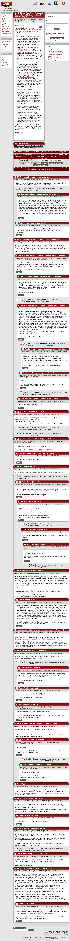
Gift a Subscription (57, 38)
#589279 (55, 469)
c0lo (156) (23, 504)
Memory (20, 784)
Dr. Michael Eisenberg (27, 77)
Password (49, 21)
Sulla (64, 300)
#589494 (53, 818)
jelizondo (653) (20, 653)
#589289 (57, 456)
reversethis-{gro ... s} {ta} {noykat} (44, 351)
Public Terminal (51, 26)
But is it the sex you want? (28, 854)
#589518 (54, 856)
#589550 (53, 602)
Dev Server (5, 64)
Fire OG (38, 694)
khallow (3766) (30, 547)
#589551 (53, 906)
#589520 (54, 871)
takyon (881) (28, 351)
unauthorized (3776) (24, 225)
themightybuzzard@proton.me (44, 258)
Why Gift (57, 40)
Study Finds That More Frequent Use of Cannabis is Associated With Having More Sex (29, 15)
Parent (21, 218)
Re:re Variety (29, 662)
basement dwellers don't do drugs (32, 630)
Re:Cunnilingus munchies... (36, 740)
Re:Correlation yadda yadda (36, 255)
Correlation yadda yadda (33, 239)
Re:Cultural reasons (26, 848)
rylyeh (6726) (26, 375)
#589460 (52, 831)
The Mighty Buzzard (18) (25, 258)
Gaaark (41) (19, 726)
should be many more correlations (32, 428)
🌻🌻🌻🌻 (21, 292)
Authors (4, 21)
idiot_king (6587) (21, 242)
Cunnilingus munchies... (32, 723)
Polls (3, 25)
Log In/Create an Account (39, 156)
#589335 (59, 401)
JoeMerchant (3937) (26, 279)
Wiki (3, 59)
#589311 (59, 308)
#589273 (32, 259)
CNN (49, 46)
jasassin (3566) (20, 441)
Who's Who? (5, 61)
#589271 (17, 442)
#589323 (37, 353)
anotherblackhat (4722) (23, 801)
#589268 (53, 242)
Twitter (4, 56)
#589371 (35, 377)
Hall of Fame (5, 26)
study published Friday (54, 57)
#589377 (54, 786)
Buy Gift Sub (5, 31)
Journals (4, 18)
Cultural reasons (29, 828)
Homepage (38, 259)
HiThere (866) (22, 602)
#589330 (51, 726)
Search (4, 23)
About (4, 15)
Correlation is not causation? (33, 194)
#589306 (55, 632)
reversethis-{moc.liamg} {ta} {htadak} (43, 375)
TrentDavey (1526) (21, 871)
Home (22, 937)
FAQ (3, 16)
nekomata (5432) (21, 786)
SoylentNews (6, 5)
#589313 (64, 547)
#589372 (30, 708)
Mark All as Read (56, 163)
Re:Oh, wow (24, 600)
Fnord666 (22, 19)
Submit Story (6, 28)
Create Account (6, 33)
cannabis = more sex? (32, 439)
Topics (4, 20)
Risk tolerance (28, 412)
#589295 (51, 573)
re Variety (26, 650)
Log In (4, 34)
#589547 (59, 279)
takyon (50, 49)
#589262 (55, 179)
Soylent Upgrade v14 (42, 365)
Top (52, 156)
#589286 (32, 486)
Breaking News (6, 43)
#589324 (59, 670)
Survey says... (28, 798)
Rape (24, 466)
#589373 (30, 743)
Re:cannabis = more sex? (30, 453)
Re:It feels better (26, 904)
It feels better (28, 868)
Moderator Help (19, 928)
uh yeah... (26, 177)
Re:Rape (22, 476)
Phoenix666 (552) (21, 856)
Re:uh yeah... (29, 189)
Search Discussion (41, 158)
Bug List (4, 62)
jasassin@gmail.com (32, 441)
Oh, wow (26, 570)
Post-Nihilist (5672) (25, 308)
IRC (3, 57)
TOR (3, 66)
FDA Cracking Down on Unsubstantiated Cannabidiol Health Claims (28, 146)
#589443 (57, 801)
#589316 (57, 690)
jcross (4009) (22, 818)
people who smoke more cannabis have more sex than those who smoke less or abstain (28, 30)
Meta (3, 48)
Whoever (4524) (21, 414)
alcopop (44, 360)
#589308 (63, 532)
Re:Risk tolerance (25, 433)
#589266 (59, 196)
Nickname (49, 16)
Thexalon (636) (20, 831)
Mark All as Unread (41, 165)
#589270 (53, 414)
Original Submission (20, 137)
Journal (44, 259)
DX (48, 59)
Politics (4, 49)
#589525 (35, 768)
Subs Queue (5, 30)
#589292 (55, 504)
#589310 (54, 653)
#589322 (58, 225)
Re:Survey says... (26, 815)
